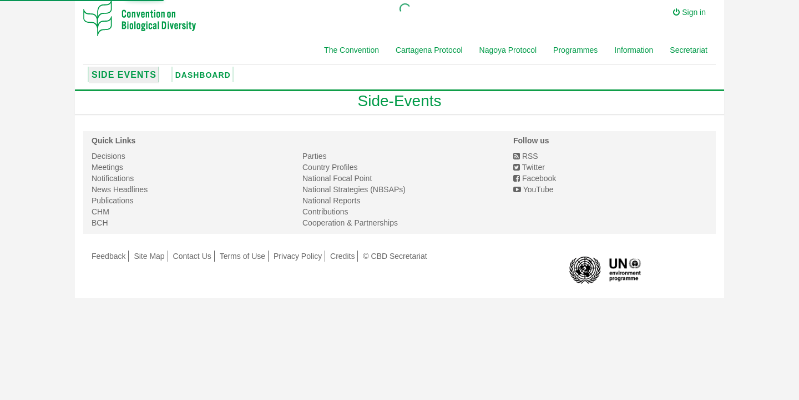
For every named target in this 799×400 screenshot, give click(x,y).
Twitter (529, 167)
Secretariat (688, 50)
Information (633, 50)
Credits (342, 256)
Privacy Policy (298, 256)
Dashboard (203, 75)
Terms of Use (242, 256)
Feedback (108, 256)
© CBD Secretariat (395, 256)
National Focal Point (337, 178)
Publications (113, 200)
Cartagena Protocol (429, 50)
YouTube (533, 189)
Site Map (149, 256)
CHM (100, 211)
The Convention (351, 50)
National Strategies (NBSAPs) (354, 189)
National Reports (331, 200)
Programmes (575, 50)
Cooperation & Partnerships (350, 222)
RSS (525, 156)
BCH (100, 222)
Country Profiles (330, 167)
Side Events (124, 74)
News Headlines (120, 189)
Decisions (108, 156)
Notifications (113, 178)
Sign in (689, 12)
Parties (314, 156)
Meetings (107, 167)
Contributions (325, 211)
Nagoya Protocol (508, 50)
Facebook (534, 178)
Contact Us (192, 256)
